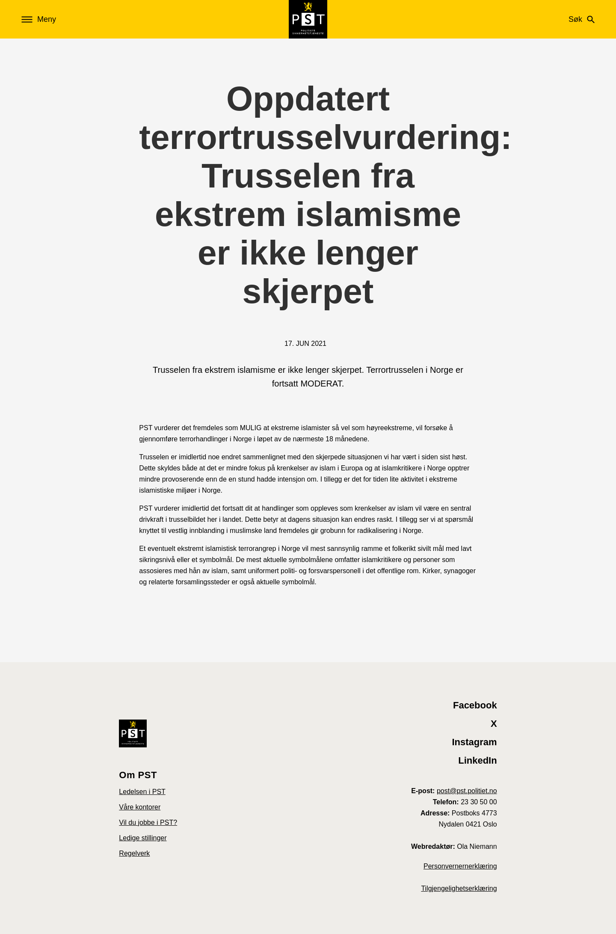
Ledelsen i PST (142, 791)
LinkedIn (477, 760)
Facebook (475, 705)
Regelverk (134, 853)
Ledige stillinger (142, 838)
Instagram (474, 742)
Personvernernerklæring (460, 866)
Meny (38, 19)
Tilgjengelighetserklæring (459, 888)
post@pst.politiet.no (467, 790)
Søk (582, 19)
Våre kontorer (139, 807)
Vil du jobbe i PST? (148, 822)
